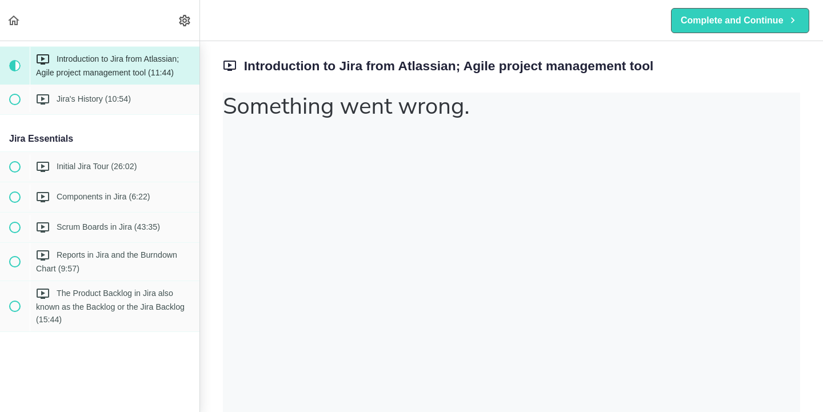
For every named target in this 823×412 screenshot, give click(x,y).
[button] (14, 20)
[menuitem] (185, 20)
